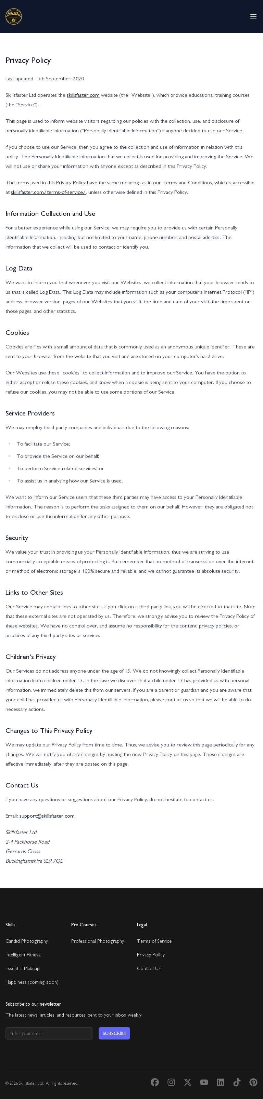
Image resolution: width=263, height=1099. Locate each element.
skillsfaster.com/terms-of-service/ (48, 192)
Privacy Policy (151, 954)
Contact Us (149, 968)
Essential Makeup (22, 968)
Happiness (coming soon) (32, 982)
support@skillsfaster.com (47, 815)
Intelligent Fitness (22, 954)
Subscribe (114, 1033)
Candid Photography (26, 941)
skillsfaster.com (83, 95)
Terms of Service (154, 941)
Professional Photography (97, 941)
